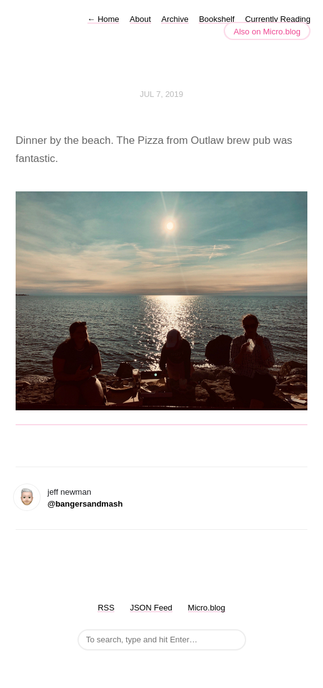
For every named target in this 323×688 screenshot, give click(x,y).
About (140, 19)
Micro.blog (207, 607)
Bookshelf (216, 19)
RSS (105, 607)
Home (103, 19)
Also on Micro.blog (267, 31)
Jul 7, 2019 (162, 94)
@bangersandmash (84, 503)
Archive (174, 19)
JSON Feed (151, 607)
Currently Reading (278, 19)
